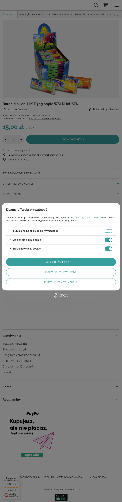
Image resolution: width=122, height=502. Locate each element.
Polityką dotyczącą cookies (84, 217)
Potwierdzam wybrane (61, 272)
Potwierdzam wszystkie (61, 261)
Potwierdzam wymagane (61, 282)
